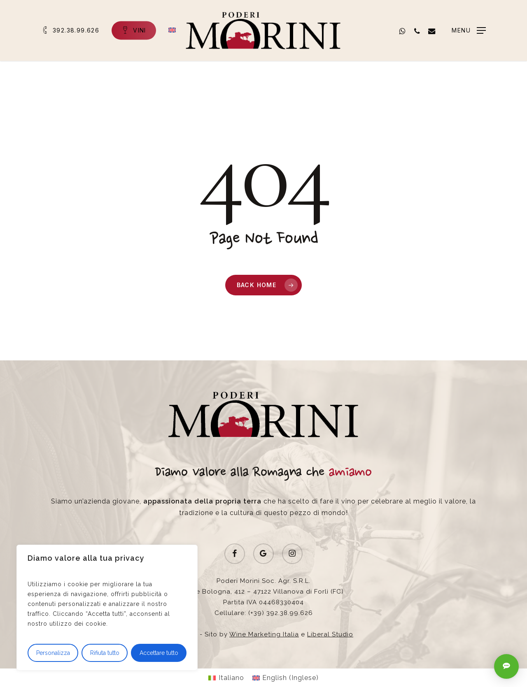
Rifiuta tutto (104, 653)
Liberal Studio (330, 634)
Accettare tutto (159, 653)
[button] (469, 30)
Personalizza (53, 653)
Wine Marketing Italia (264, 634)
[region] (107, 608)
